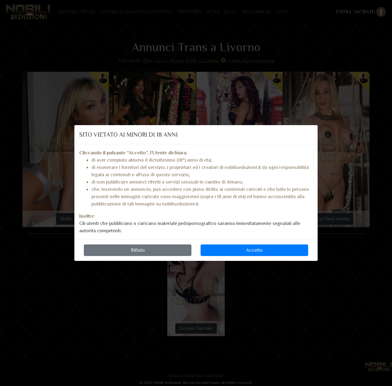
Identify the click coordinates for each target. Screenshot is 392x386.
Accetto (254, 250)
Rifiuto (138, 250)
